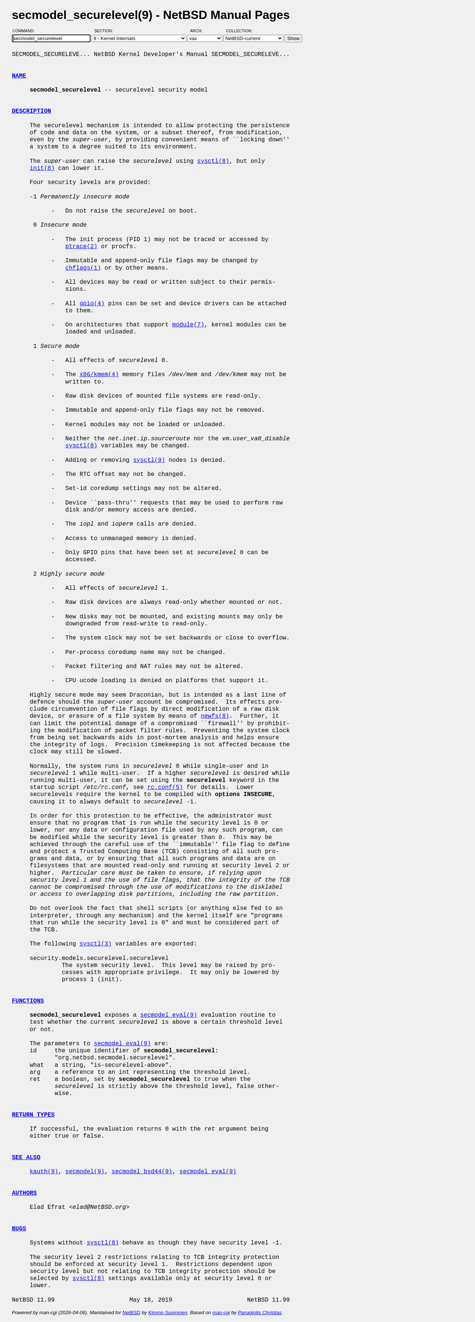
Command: (26, 31)
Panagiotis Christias (260, 1312)
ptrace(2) (81, 247)
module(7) (188, 325)
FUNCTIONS (28, 1001)
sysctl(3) (95, 944)
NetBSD (131, 1312)
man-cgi (221, 1312)
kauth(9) (44, 1172)
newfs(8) (215, 716)
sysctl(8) (213, 161)
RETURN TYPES (33, 1115)
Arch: (199, 31)
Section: (105, 31)
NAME (19, 76)
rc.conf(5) (165, 787)
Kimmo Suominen (167, 1312)
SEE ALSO (26, 1158)
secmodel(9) (85, 1172)
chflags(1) (83, 268)
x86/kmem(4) (99, 375)
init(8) (42, 168)
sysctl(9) (149, 460)
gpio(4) (91, 304)
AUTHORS (24, 1193)
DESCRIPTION (31, 111)
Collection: (239, 31)
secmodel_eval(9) (168, 1015)
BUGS (19, 1229)
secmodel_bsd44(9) (142, 1172)
